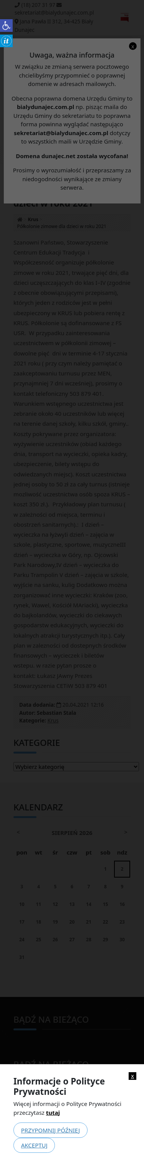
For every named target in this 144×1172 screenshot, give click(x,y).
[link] (6, 25)
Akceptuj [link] (34, 1145)
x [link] (132, 1075)
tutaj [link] (53, 1112)
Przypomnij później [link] (50, 1130)
